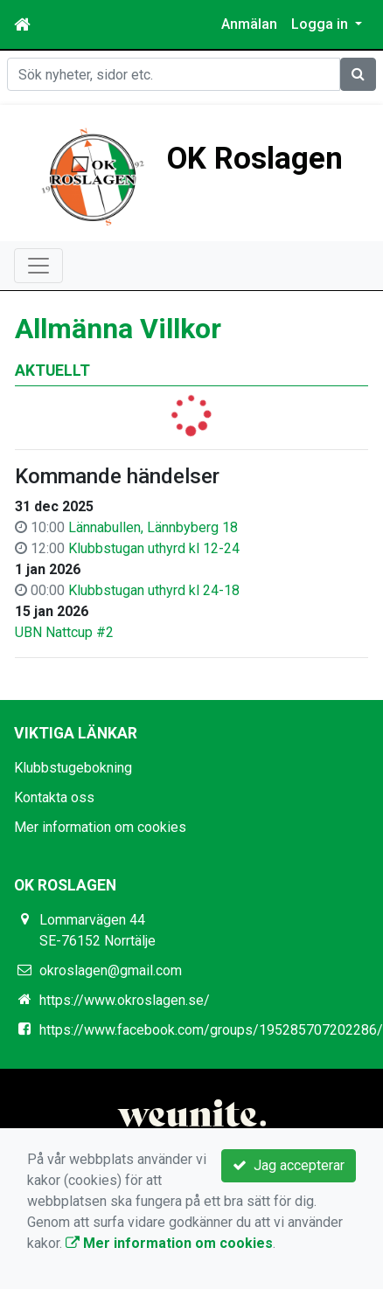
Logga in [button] (321, 24)
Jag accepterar (289, 1165)
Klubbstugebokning (73, 767)
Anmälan (249, 24)
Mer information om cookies (100, 827)
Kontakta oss (54, 797)
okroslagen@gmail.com (110, 970)
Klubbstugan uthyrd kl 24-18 (154, 590)
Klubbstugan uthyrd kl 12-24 (154, 548)
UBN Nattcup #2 (64, 632)
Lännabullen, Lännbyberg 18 (153, 527)
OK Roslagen (255, 158)
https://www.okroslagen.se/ (124, 1000)
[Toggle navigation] (38, 265)
